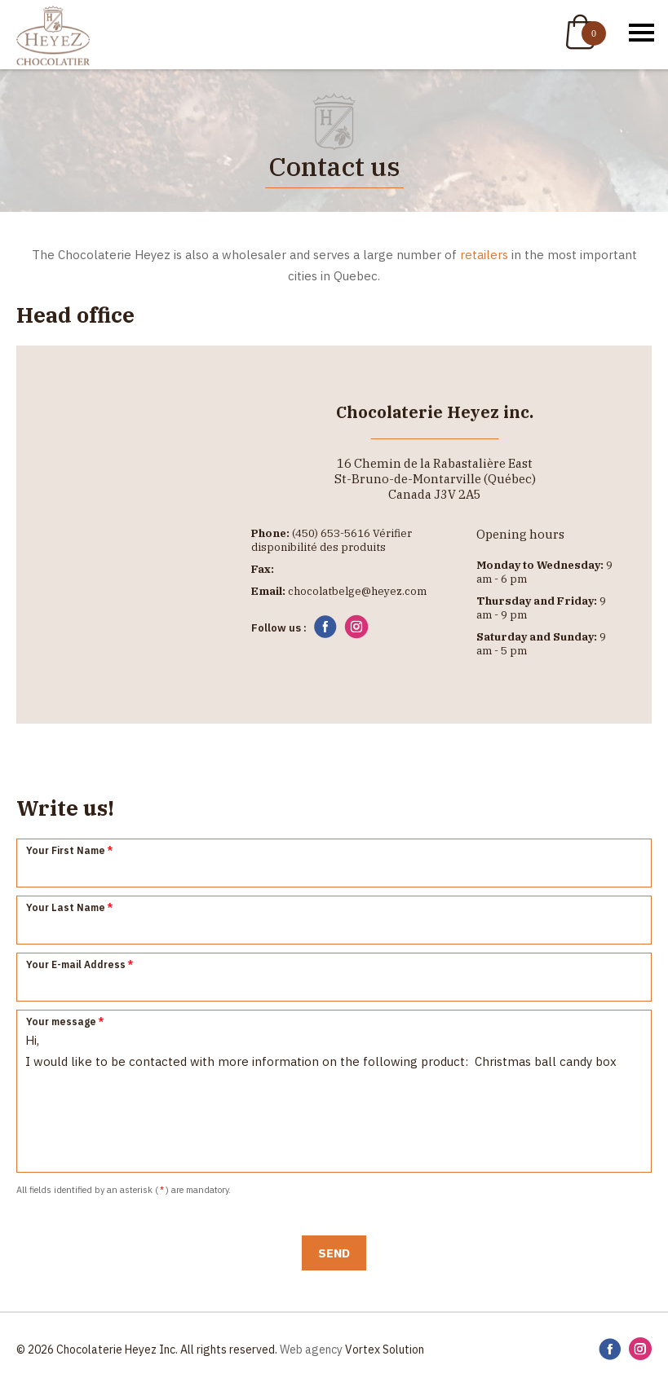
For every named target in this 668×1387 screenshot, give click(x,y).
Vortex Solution (384, 1349)
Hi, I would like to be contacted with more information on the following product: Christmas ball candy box (334, 1091)
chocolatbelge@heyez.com (357, 591)
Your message (65, 1021)
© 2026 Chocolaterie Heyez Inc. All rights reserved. (146, 1349)
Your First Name (70, 850)
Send (334, 1253)
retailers (484, 254)
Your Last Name (70, 907)
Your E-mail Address (80, 964)
